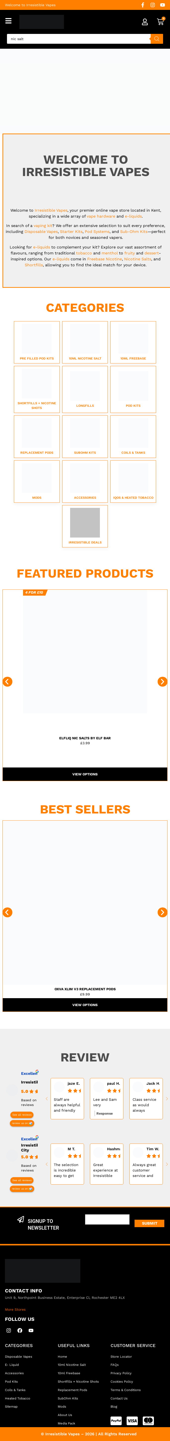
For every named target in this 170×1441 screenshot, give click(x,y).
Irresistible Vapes (51, 210)
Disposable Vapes (41, 231)
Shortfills (34, 265)
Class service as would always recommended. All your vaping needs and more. (146, 1105)
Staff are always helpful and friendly (67, 1105)
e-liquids (133, 216)
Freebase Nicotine (104, 259)
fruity (129, 253)
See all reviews (21, 1114)
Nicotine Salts (137, 259)
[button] (7, 682)
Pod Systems (97, 231)
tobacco (84, 253)
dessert (151, 253)
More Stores (15, 1309)
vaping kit (43, 225)
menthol (110, 253)
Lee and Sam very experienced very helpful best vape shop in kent (105, 1102)
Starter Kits (71, 231)
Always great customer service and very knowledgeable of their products (146, 1170)
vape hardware (101, 216)
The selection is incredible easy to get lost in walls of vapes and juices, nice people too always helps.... (67, 1170)
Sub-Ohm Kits (133, 231)
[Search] (157, 39)
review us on (20, 1123)
